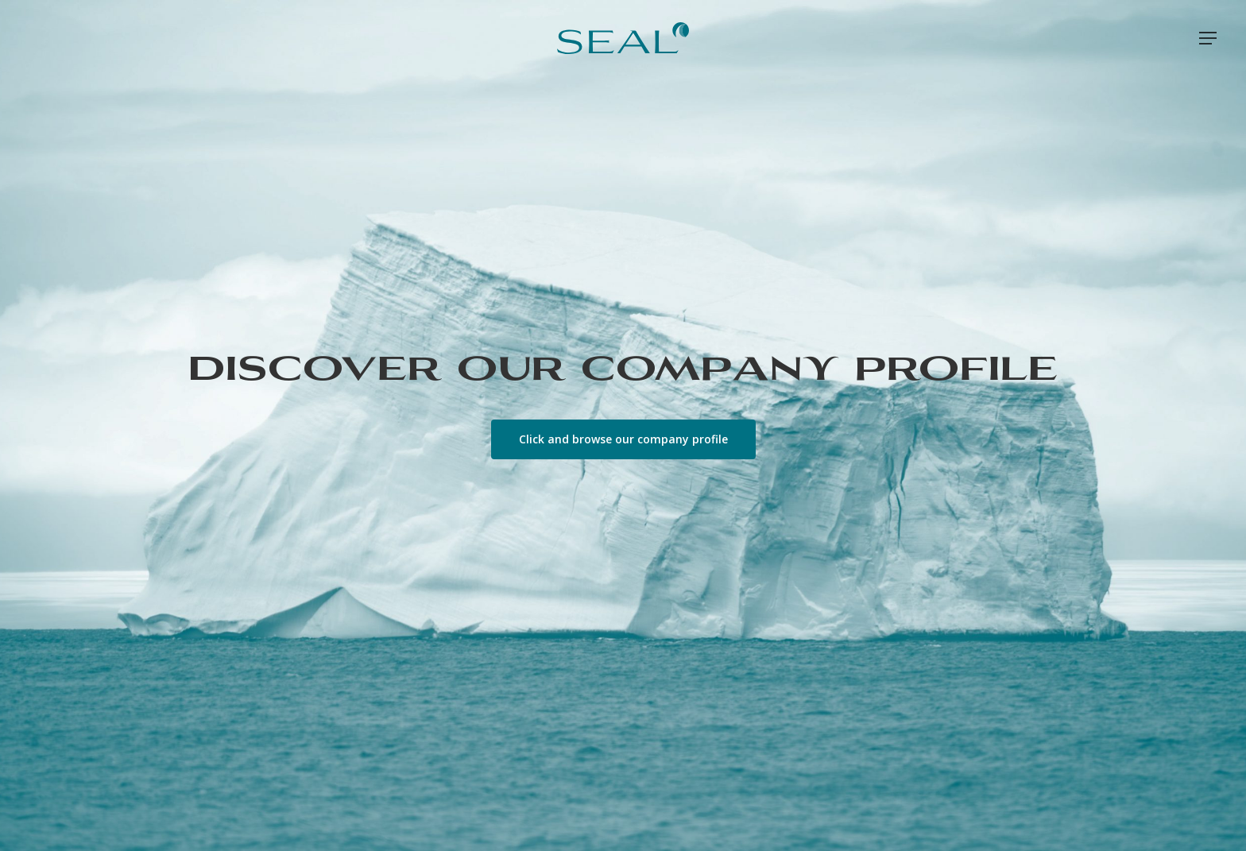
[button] (1208, 38)
